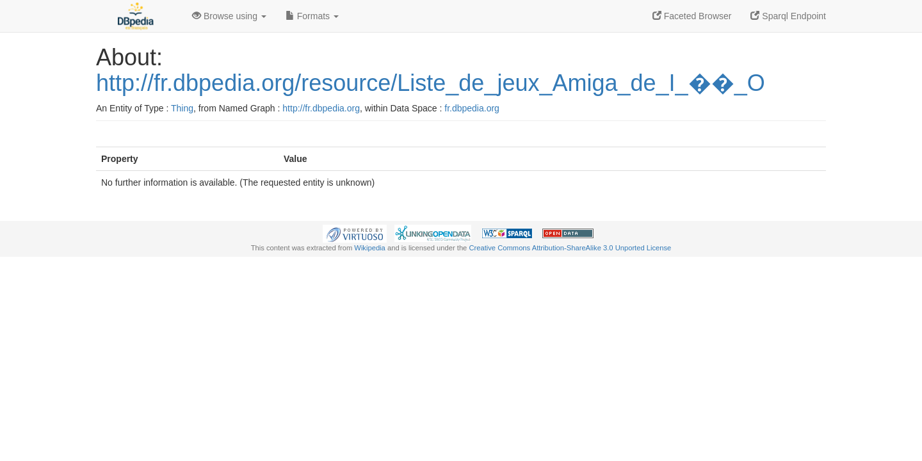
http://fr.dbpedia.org (321, 108)
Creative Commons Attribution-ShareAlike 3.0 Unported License (570, 248)
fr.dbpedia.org (471, 108)
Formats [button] (312, 16)
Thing (182, 108)
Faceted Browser (692, 16)
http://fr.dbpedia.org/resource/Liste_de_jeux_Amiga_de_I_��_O (430, 83)
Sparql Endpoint (788, 16)
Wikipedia (369, 248)
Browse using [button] (229, 16)
